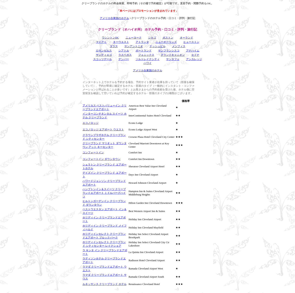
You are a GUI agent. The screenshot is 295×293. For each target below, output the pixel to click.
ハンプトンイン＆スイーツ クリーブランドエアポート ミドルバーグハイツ (104, 193)
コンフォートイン (93, 152)
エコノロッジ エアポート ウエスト (103, 129)
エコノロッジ (91, 122)
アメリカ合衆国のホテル (114, 18)
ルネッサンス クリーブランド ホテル (105, 284)
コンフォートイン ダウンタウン (101, 159)
